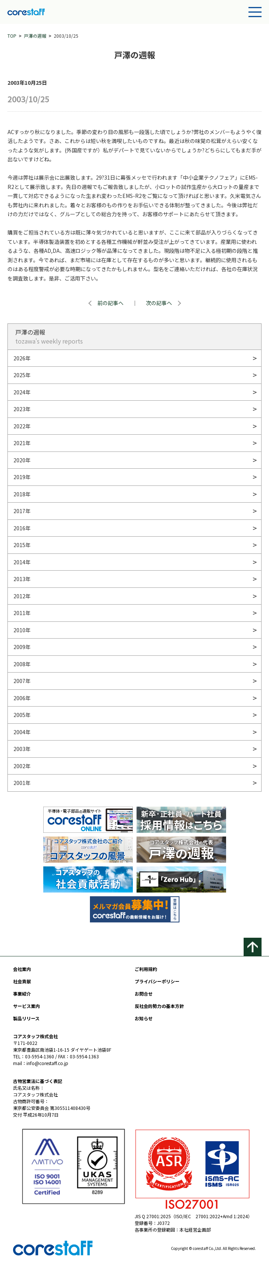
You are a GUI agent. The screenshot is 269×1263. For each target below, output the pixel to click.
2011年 (22, 613)
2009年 (22, 647)
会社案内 (22, 969)
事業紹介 (22, 993)
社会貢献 (22, 981)
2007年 (22, 681)
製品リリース (26, 1018)
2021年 (22, 443)
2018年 (22, 494)
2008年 (22, 664)
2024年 (22, 392)
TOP (11, 35)
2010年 (22, 630)
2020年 (22, 460)
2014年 (22, 562)
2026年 (22, 358)
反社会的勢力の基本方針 (159, 1006)
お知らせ (144, 1018)
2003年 (22, 748)
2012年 (22, 596)
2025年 (22, 375)
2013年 (22, 579)
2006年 (22, 698)
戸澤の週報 (35, 35)
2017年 (22, 511)
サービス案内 (26, 1006)
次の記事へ (159, 303)
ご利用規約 (146, 969)
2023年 (22, 409)
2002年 (22, 766)
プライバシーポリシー (157, 981)
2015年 (22, 545)
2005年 (22, 715)
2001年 (22, 782)
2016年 (22, 528)
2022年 (22, 426)
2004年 (22, 732)
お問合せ (144, 993)
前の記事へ (110, 303)
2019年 (22, 477)
